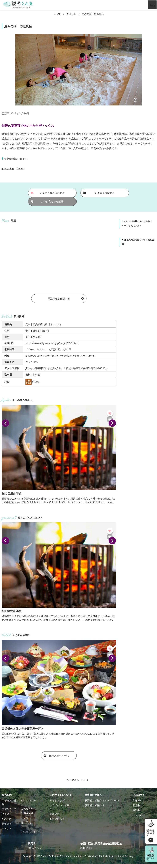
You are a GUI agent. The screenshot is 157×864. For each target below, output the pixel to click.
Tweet (20, 168)
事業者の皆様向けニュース (99, 805)
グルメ (5, 814)
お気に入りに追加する (48, 193)
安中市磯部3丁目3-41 (16, 158)
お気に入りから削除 (47, 201)
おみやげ (7, 818)
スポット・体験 (9, 802)
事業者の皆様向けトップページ (102, 800)
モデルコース (9, 809)
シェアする (8, 168)
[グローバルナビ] (152, 4)
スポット (71, 14)
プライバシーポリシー (59, 807)
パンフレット (28, 832)
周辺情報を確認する (66, 298)
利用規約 (54, 814)
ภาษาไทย (137, 815)
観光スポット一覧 (56, 755)
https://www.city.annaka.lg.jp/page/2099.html (51, 343)
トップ (57, 14)
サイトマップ (57, 800)
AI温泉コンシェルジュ (27, 810)
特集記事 (7, 823)
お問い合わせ (57, 818)
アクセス (26, 817)
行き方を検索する (99, 193)
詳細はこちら (34, 847)
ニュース (26, 827)
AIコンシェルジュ (28, 802)
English (136, 800)
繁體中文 (137, 805)
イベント (7, 828)
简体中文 (137, 810)
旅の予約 (26, 822)
